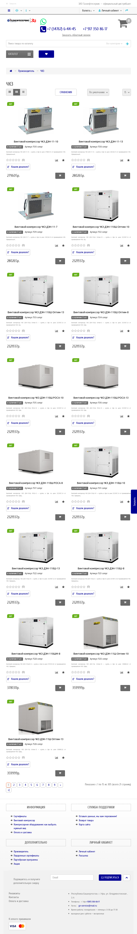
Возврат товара (86, 820)
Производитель (26, 71)
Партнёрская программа (26, 859)
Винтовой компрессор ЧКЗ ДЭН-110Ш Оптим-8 (101, 312)
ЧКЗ (42, 71)
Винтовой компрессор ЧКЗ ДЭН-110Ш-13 (36, 568)
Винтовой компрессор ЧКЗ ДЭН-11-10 (36, 141)
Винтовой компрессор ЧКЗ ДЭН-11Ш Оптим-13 (36, 739)
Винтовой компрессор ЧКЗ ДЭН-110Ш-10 (101, 483)
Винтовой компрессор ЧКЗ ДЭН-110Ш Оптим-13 (36, 312)
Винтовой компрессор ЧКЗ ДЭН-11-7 (36, 226)
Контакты (14, 897)
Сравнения (66, 92)
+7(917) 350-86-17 (93, 901)
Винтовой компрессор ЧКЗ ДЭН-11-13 (101, 141)
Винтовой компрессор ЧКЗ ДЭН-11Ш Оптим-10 (101, 653)
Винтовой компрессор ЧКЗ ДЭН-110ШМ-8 (36, 653)
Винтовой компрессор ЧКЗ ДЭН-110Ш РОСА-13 (101, 397)
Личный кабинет (87, 851)
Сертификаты (20, 816)
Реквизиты (14, 893)
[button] (119, 54)
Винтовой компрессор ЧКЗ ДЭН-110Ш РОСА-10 (36, 397)
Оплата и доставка (23, 832)
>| (8, 790)
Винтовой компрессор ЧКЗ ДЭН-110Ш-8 (101, 568)
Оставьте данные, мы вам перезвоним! (98, 816)
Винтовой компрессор (24, 820)
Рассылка (83, 855)
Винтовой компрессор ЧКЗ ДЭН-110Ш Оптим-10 (101, 226)
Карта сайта (84, 824)
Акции (17, 863)
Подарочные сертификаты (26, 855)
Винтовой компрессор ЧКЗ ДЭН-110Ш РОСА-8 (36, 483)
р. (88, 10)
